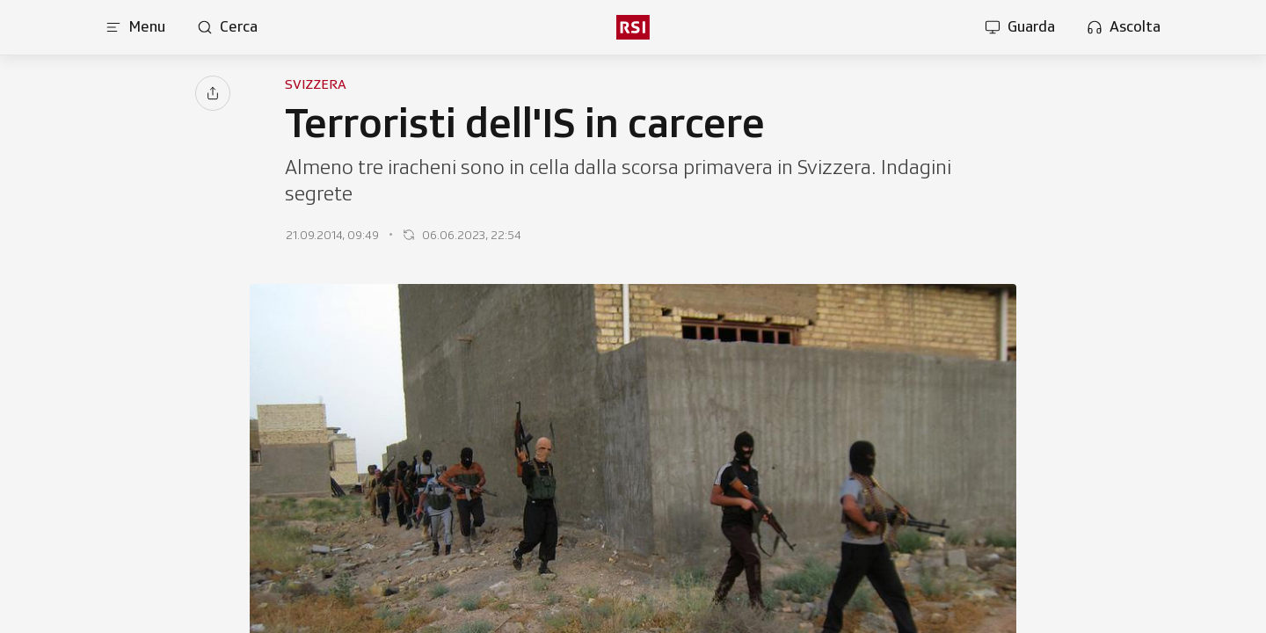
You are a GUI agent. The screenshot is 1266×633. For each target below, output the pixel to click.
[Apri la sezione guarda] (1020, 27)
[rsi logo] (633, 27)
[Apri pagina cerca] (227, 27)
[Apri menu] (135, 27)
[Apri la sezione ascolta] (1123, 27)
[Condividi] (212, 93)
